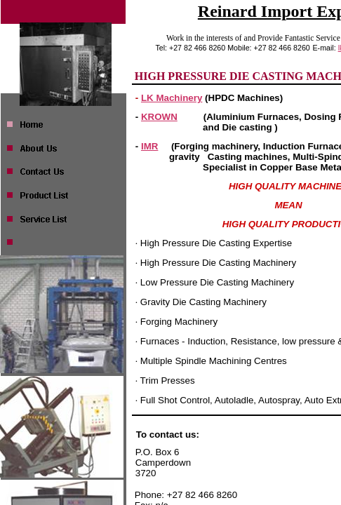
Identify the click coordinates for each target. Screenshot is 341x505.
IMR (149, 146)
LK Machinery (171, 98)
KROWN (159, 117)
